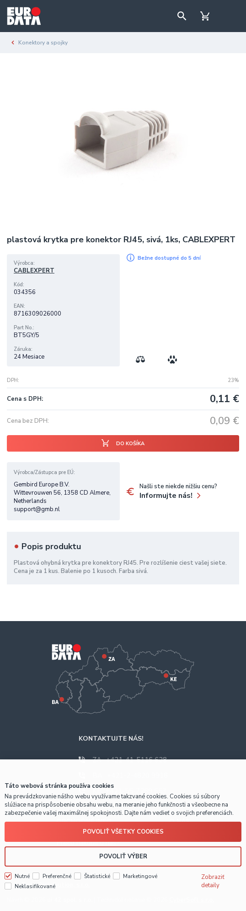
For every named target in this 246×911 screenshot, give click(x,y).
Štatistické (97, 875)
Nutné (22, 875)
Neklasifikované (35, 885)
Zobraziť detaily (213, 881)
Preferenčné (57, 875)
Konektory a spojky (43, 42)
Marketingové (140, 875)
